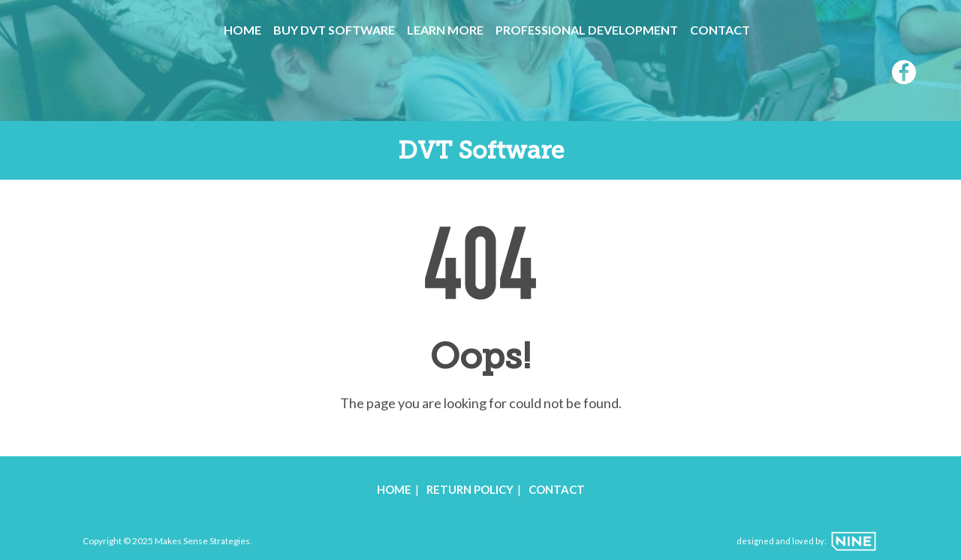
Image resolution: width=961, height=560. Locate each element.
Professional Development (587, 30)
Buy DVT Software (334, 30)
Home (242, 30)
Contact (720, 30)
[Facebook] (904, 74)
